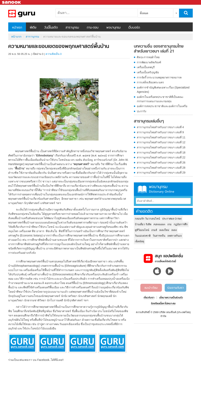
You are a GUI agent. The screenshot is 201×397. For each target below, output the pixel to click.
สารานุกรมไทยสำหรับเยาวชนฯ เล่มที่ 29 (161, 172)
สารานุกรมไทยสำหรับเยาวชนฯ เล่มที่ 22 (161, 157)
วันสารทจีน (159, 235)
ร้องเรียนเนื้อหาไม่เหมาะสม (163, 304)
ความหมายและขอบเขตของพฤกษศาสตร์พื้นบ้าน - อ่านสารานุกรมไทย (28, 13)
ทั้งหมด (144, 13)
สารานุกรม (72, 27)
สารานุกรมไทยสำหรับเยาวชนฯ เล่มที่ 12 (161, 142)
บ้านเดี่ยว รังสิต (143, 224)
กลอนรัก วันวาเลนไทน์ (147, 218)
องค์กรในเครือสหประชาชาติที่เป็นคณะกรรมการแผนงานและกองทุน (160, 99)
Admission (159, 224)
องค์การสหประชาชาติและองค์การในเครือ (162, 106)
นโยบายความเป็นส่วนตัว (171, 298)
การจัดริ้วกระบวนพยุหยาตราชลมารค (159, 77)
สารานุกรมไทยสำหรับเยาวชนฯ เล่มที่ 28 (161, 167)
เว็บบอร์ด (134, 27)
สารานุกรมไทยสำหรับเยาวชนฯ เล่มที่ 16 (161, 147)
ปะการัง (141, 111)
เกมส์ (154, 230)
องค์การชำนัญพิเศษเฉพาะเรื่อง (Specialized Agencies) (163, 89)
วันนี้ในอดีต (51, 27)
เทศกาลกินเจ (174, 235)
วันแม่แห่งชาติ (143, 235)
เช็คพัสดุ (139, 241)
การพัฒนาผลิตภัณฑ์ (149, 62)
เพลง (174, 230)
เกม (169, 224)
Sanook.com (12, 2)
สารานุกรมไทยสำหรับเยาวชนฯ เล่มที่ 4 (160, 127)
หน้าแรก (17, 27)
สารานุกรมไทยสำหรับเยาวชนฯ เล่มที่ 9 (160, 132)
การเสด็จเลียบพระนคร (150, 82)
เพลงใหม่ (164, 230)
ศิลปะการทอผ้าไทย (148, 57)
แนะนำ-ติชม (151, 288)
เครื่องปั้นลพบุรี (146, 67)
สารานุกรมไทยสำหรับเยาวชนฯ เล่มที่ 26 (161, 162)
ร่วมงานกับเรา (175, 288)
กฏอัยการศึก (181, 224)
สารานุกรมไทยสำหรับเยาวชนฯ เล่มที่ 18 (161, 152)
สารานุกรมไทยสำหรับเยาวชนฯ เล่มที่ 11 (161, 137)
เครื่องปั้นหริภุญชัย (148, 72)
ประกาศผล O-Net (172, 218)
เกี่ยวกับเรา (149, 298)
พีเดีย (33, 27)
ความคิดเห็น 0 (54, 53)
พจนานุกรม (113, 27)
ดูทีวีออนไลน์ (142, 230)
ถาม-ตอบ (93, 27)
